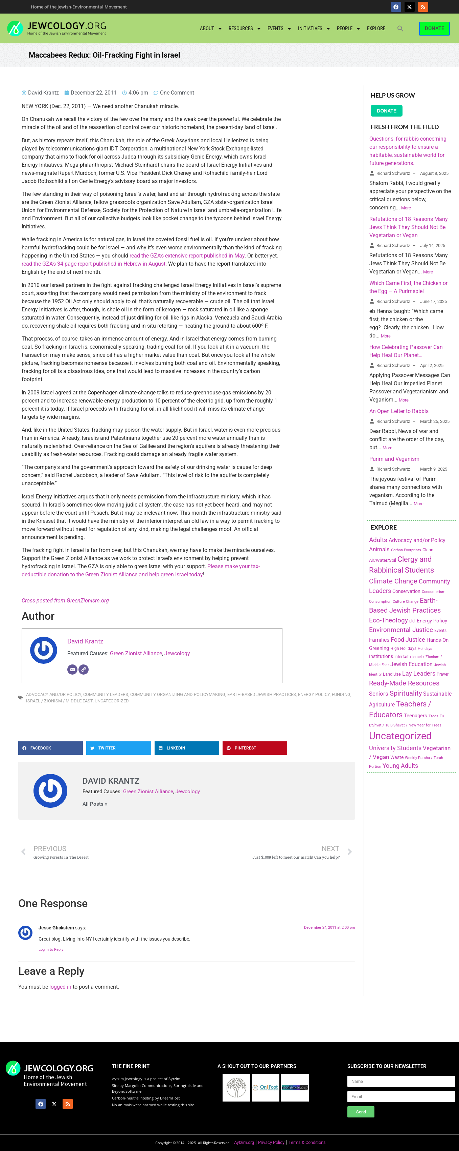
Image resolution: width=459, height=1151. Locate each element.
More (406, 207)
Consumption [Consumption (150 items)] (380, 601)
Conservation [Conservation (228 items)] (406, 591)
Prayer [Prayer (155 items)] (443, 674)
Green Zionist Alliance (136, 653)
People (349, 29)
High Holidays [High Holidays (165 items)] (403, 648)
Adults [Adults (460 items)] (378, 540)
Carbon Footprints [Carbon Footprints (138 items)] (406, 550)
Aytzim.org (244, 1142)
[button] (400, 28)
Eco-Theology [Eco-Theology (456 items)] (388, 620)
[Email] (72, 669)
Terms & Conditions (307, 1142)
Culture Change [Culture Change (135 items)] (405, 601)
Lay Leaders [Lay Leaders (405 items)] (418, 673)
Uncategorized (112, 700)
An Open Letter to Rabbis (399, 411)
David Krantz (85, 641)
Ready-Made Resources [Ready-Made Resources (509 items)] (404, 683)
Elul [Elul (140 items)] (412, 621)
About (211, 29)
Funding (341, 694)
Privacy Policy (271, 1142)
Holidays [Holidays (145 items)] (425, 648)
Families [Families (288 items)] (379, 640)
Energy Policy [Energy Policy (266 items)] (432, 621)
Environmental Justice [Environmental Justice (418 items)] (401, 630)
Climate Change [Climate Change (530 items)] (393, 581)
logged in (60, 987)
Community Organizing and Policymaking (177, 694)
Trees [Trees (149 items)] (433, 716)
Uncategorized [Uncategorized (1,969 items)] (400, 736)
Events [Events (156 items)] (440, 630)
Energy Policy (314, 694)
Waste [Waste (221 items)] (397, 757)
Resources (245, 29)
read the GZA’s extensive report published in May (187, 255)
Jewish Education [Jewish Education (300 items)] (411, 664)
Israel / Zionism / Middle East (59, 700)
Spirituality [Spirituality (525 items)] (406, 693)
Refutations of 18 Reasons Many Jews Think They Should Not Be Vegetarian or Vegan (408, 227)
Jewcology (177, 653)
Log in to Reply (51, 949)
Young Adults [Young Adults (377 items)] (400, 765)
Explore (376, 28)
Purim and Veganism (394, 459)
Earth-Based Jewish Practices (261, 694)
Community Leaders (105, 694)
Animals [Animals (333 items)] (379, 549)
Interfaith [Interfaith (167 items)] (402, 656)
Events (280, 29)
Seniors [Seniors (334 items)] (378, 693)
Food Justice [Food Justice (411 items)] (408, 639)
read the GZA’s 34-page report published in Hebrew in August (93, 264)
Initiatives (314, 29)
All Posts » (95, 804)
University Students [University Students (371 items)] (395, 748)
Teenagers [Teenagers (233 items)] (415, 716)
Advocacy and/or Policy (53, 694)
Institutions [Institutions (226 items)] (381, 656)
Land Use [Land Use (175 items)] (392, 674)
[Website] (83, 669)
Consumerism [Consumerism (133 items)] (433, 592)
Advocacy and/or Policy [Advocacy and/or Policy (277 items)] (417, 540)
